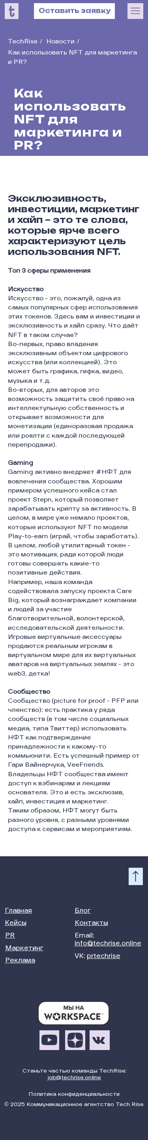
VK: (97, 956)
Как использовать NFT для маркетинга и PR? (72, 58)
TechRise (22, 42)
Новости (60, 42)
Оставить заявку (75, 11)
